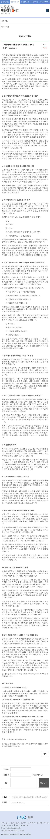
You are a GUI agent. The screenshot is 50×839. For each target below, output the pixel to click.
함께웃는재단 (5, 2)
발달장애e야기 (15, 2)
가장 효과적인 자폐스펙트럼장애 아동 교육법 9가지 (29, 797)
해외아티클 (5, 27)
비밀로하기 (37, 775)
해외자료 (4, 21)
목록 (44, 754)
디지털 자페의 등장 (18, 802)
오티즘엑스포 (25, 2)
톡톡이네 (35, 2)
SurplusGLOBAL (45, 2)
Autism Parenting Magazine (16, 739)
